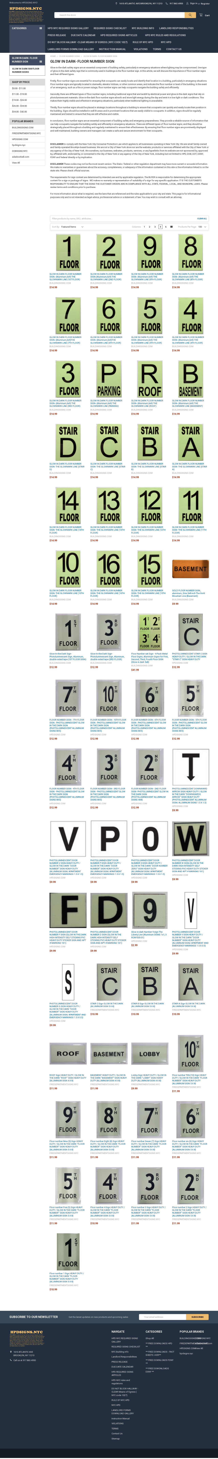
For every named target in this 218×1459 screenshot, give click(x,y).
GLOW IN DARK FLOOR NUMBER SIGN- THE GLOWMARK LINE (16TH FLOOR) (107, 594)
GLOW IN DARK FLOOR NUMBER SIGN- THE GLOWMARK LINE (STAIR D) (67, 468)
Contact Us (174, 50)
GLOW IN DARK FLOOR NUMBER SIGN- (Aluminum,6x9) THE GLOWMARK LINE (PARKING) (106, 404)
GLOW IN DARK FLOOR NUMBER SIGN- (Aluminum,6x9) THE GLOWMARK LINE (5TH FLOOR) (147, 341)
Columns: (136, 227)
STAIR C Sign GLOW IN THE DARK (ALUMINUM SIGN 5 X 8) (106, 1005)
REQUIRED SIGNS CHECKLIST (110, 29)
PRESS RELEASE (57, 36)
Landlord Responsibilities (176, 29)
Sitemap (116, 1439)
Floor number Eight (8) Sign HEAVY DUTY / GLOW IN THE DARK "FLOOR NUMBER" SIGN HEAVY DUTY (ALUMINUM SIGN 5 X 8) (108, 1146)
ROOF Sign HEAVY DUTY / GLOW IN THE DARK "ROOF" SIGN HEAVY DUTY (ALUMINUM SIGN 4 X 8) (68, 1079)
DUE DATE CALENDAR (83, 36)
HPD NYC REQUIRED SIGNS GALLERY (68, 29)
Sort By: (56, 227)
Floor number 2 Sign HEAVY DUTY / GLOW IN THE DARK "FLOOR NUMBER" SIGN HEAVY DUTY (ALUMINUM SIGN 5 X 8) (189, 1212)
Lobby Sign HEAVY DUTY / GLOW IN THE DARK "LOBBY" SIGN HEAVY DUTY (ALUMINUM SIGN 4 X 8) (148, 1079)
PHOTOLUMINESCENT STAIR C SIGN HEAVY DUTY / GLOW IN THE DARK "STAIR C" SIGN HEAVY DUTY (189, 657)
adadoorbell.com (20, 157)
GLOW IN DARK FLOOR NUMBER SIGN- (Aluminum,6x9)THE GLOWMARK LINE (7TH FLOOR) (65, 341)
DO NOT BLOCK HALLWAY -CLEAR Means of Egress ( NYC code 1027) (88, 43)
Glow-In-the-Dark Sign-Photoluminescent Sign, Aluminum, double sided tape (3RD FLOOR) (107, 657)
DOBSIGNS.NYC (19, 152)
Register (205, 3)
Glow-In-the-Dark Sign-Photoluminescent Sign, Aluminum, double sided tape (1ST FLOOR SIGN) (68, 657)
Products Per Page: (187, 227)
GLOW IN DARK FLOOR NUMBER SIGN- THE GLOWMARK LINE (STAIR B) (148, 468)
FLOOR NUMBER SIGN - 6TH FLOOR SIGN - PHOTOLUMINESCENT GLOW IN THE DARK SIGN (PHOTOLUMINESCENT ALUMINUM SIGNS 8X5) (148, 726)
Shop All (150, 1339)
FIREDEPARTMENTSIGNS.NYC (26, 134)
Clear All (202, 219)
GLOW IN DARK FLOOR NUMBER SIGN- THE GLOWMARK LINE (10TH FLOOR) (67, 594)
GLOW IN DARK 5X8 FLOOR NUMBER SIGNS (25, 71)
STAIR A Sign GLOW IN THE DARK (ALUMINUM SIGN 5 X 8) (188, 1005)
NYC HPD (166, 43)
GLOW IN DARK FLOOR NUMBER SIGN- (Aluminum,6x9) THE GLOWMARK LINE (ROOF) (147, 404)
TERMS (157, 50)
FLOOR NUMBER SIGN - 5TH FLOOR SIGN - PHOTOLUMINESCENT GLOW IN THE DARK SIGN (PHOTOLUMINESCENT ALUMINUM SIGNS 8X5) (189, 726)
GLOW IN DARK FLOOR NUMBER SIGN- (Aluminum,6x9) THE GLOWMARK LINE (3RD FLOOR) (65, 404)
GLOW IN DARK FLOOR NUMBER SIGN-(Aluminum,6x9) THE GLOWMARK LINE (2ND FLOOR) (106, 278)
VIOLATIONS (141, 50)
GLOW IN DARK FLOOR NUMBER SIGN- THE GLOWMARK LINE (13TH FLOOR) (107, 531)
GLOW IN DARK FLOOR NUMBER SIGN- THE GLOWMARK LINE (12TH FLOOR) (148, 531)
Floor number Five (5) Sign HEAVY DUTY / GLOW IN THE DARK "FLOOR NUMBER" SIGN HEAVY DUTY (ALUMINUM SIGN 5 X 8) (67, 1212)
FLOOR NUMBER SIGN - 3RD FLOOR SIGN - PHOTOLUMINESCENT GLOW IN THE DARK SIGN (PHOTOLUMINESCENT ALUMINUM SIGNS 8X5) (107, 795)
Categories (19, 29)
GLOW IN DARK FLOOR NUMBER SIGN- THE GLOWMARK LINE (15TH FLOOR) (148, 594)
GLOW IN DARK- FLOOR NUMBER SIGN (24, 61)
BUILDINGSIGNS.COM (22, 128)
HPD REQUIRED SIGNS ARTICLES (120, 36)
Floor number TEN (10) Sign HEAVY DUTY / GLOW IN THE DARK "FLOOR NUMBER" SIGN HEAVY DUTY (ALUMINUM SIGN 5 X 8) (189, 1080)
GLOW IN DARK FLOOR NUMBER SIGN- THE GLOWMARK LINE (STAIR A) (189, 468)
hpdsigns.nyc (18, 146)
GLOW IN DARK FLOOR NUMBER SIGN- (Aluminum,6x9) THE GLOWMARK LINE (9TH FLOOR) (147, 278)
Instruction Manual (114, 50)
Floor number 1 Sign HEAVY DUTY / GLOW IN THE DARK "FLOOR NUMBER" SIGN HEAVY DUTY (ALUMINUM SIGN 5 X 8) (67, 1278)
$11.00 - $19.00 (19, 95)
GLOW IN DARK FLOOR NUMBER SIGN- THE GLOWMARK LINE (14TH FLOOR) (67, 531)
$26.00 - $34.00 (19, 106)
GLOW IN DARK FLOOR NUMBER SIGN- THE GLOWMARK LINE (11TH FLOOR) (189, 531)
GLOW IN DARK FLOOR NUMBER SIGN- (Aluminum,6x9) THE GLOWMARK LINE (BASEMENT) (188, 404)
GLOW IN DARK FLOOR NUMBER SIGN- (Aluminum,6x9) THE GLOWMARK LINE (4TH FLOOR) (188, 341)
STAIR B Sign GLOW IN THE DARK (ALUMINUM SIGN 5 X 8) (147, 1005)
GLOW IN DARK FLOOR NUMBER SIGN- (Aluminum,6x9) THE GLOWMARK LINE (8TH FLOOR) (188, 278)
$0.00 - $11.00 (19, 89)
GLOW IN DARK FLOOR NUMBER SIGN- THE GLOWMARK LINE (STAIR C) (107, 468)
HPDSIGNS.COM (20, 140)
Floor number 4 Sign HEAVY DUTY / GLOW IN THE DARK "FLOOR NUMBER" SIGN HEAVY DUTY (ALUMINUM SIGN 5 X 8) (107, 1212)
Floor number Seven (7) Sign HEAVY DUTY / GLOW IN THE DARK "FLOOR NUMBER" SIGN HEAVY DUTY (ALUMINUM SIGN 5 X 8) (148, 1146)
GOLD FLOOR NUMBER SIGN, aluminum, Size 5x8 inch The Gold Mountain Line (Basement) (188, 594)
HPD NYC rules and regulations (167, 36)
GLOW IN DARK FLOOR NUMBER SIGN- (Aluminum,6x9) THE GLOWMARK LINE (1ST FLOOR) (65, 278)
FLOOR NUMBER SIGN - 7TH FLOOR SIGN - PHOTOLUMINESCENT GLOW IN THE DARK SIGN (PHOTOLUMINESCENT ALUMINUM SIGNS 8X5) (67, 726)
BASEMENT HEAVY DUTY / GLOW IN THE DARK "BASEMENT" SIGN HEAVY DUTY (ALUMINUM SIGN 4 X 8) (108, 1079)
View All (16, 163)
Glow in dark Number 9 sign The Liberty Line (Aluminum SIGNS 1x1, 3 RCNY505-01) (149, 935)
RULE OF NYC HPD (144, 43)
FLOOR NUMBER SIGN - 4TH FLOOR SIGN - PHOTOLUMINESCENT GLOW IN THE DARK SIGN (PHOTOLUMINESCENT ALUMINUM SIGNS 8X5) (67, 795)
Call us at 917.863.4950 (24, 1361)
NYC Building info (143, 29)
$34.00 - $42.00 (19, 112)
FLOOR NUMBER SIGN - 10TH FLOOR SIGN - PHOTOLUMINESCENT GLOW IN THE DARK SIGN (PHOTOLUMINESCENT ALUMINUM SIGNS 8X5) (108, 726)
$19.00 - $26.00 (19, 101)
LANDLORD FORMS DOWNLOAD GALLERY (71, 50)
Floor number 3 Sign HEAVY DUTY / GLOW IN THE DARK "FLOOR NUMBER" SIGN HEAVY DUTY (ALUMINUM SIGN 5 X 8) (148, 1212)
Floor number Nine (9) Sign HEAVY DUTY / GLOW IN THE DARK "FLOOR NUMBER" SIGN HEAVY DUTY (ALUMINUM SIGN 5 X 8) (67, 1146)
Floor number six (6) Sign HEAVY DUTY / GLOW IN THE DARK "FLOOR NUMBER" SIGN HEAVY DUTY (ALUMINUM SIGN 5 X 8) (189, 1146)
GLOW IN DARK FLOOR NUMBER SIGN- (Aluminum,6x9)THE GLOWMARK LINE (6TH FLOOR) (106, 341)
